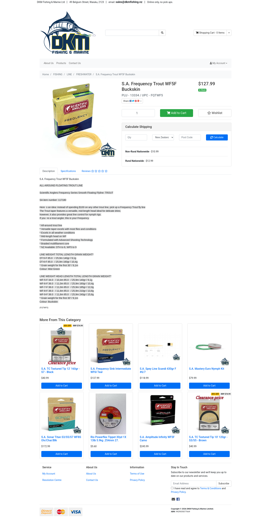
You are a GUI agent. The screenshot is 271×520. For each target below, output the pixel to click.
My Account (48, 473)
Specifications (68, 171)
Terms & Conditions (210, 488)
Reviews (95, 171)
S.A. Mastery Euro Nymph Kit (206, 368)
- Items (210, 32)
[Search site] (162, 33)
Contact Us (75, 63)
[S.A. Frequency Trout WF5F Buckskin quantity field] (138, 113)
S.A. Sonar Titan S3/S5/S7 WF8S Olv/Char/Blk (61, 438)
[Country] (163, 137)
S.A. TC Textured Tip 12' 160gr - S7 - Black (60, 370)
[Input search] (132, 33)
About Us (49, 63)
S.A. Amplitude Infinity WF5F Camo (157, 438)
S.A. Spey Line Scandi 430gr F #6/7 (158, 370)
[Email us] (173, 499)
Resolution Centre (51, 480)
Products (61, 63)
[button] (218, 63)
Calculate (216, 137)
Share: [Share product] (131, 101)
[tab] (49, 171)
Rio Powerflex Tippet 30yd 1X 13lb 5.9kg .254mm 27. (108, 438)
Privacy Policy (137, 480)
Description (49, 171)
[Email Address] (193, 484)
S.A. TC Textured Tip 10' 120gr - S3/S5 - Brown (208, 438)
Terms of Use (137, 473)
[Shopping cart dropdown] (229, 33)
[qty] (136, 137)
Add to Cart (176, 113)
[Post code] (190, 137)
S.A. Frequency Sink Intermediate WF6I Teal (111, 370)
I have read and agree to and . (198, 490)
